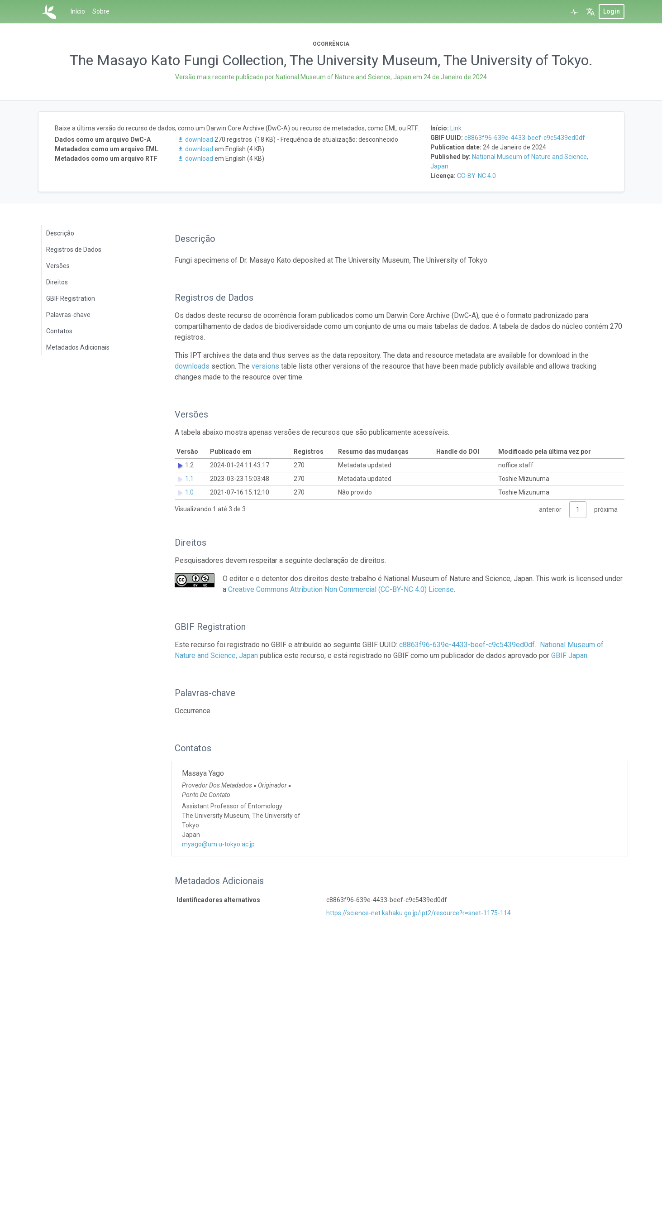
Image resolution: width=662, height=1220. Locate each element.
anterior (550, 509)
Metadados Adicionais (78, 347)
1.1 (189, 478)
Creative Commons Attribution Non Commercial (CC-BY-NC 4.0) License (341, 589)
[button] (590, 11)
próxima (606, 509)
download (195, 139)
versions (265, 366)
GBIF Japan (569, 655)
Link (456, 128)
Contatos (59, 331)
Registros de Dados (73, 249)
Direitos (57, 282)
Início (78, 11)
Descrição (60, 233)
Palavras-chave (68, 314)
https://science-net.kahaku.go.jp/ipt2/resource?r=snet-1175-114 (418, 913)
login (611, 11)
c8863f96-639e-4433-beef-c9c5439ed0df (524, 137)
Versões (58, 265)
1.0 (189, 492)
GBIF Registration (70, 298)
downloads (192, 366)
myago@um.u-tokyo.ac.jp (218, 844)
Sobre (101, 11)
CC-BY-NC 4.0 (476, 175)
